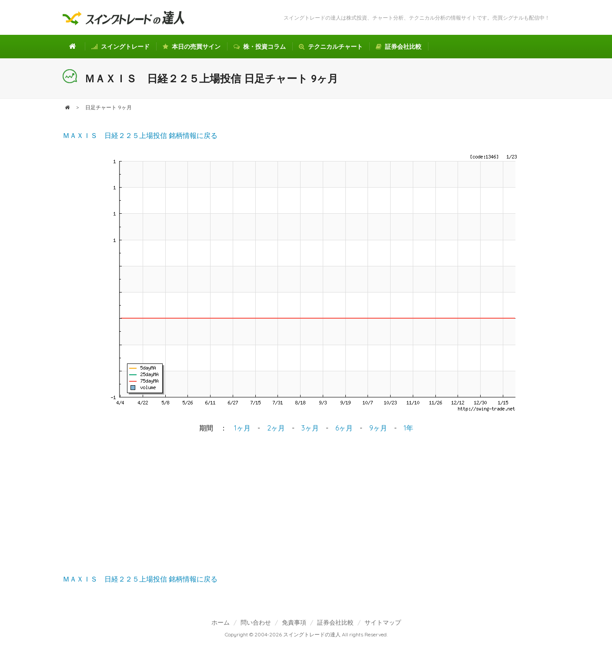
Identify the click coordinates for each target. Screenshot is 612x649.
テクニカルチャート (331, 46)
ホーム (220, 622)
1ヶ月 (242, 428)
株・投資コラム (260, 46)
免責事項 (294, 622)
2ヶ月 (276, 428)
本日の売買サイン (192, 46)
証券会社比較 (398, 46)
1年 (408, 428)
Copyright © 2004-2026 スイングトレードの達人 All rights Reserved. (306, 634)
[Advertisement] (306, 504)
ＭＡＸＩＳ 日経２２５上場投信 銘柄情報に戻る (140, 135)
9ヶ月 (378, 428)
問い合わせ (256, 622)
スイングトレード (120, 46)
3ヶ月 (310, 428)
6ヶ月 (344, 428)
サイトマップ (383, 622)
